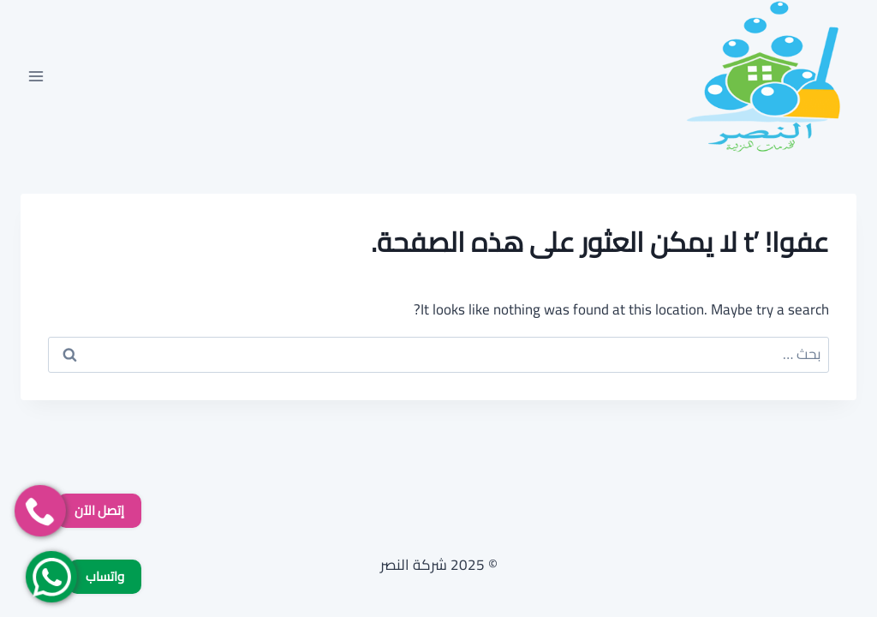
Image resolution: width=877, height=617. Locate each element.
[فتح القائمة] (36, 76)
